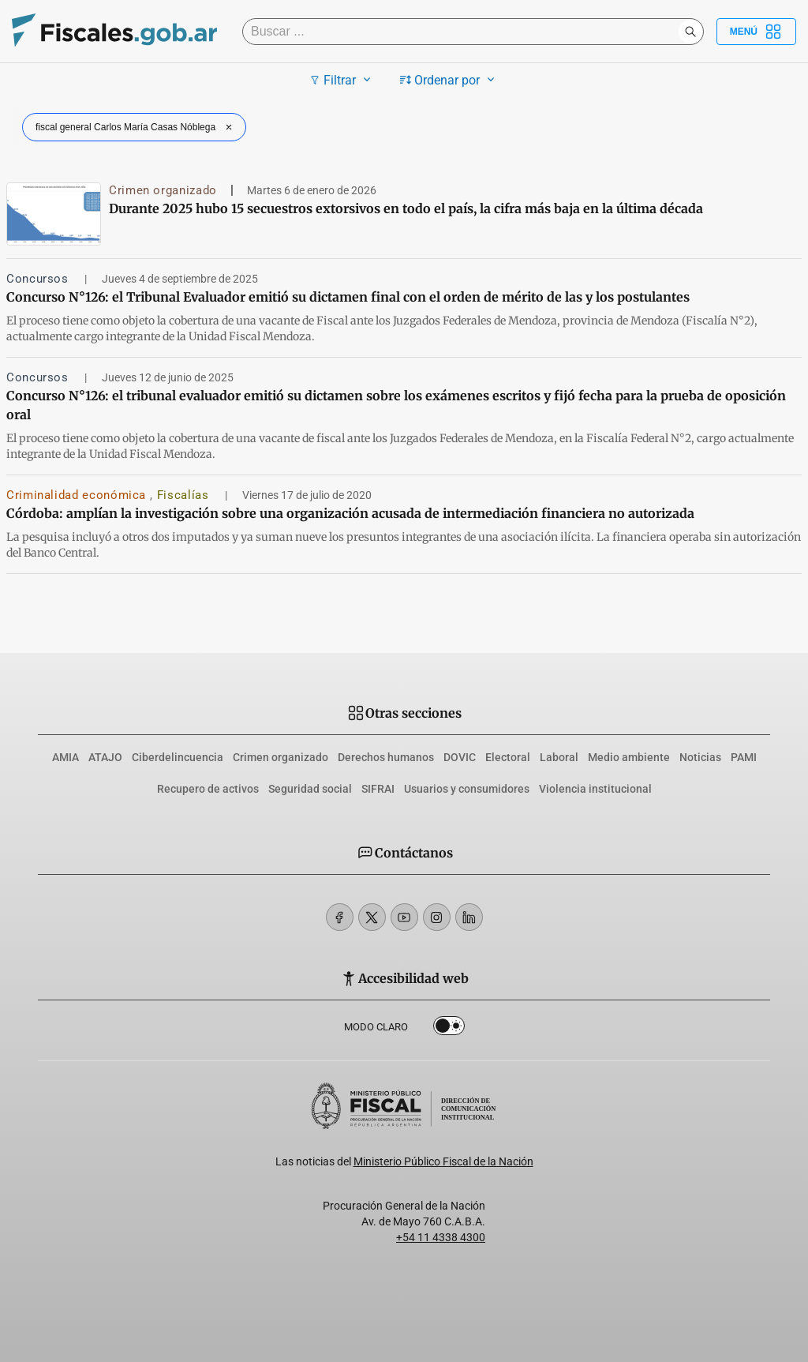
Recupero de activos (208, 788)
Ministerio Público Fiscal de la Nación (443, 1161)
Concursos (39, 279)
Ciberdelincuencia (177, 757)
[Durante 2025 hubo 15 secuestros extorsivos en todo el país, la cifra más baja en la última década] (53, 214)
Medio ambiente (629, 757)
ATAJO (105, 757)
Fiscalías (184, 495)
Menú (756, 31)
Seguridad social (310, 788)
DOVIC (459, 757)
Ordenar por (449, 80)
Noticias (700, 757)
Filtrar (342, 80)
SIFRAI (378, 788)
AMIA (65, 757)
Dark (449, 1028)
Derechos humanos (386, 757)
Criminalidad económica (78, 495)
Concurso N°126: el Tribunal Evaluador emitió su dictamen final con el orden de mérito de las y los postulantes (348, 297)
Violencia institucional (595, 788)
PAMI (744, 757)
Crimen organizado (163, 190)
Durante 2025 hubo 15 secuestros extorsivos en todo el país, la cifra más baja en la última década (406, 208)
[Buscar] (464, 31)
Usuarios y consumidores (466, 788)
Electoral (507, 757)
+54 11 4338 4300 (440, 1237)
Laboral (559, 757)
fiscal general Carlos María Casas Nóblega (136, 127)
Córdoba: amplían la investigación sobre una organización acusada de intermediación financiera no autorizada (350, 513)
